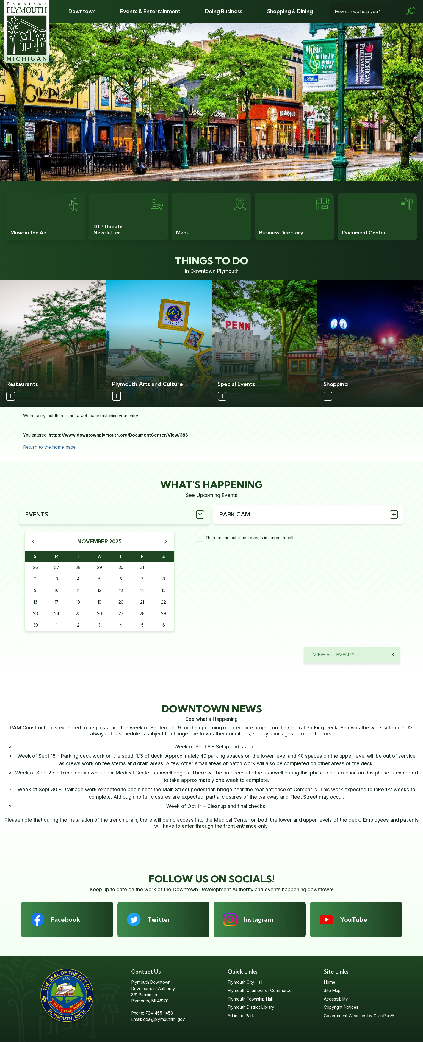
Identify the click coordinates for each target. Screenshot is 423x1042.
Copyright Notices (341, 1007)
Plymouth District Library (251, 1007)
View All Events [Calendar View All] (334, 654)
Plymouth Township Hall (250, 999)
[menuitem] (81, 11)
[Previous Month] (33, 542)
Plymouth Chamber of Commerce (260, 990)
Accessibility (336, 999)
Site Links (336, 971)
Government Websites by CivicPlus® (359, 1015)
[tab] (114, 514)
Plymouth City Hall (245, 982)
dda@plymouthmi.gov (164, 1019)
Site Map (332, 990)
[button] (410, 11)
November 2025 (99, 541)
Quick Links (243, 971)
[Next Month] (165, 542)
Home (329, 982)
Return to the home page (49, 447)
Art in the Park (241, 1015)
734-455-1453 (159, 1013)
